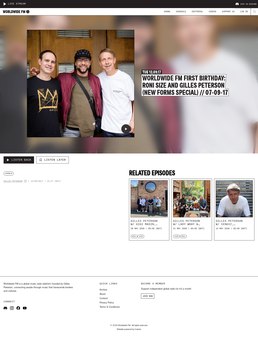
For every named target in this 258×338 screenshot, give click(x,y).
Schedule (181, 11)
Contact (104, 298)
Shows (167, 11)
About (103, 294)
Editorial (197, 11)
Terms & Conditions (110, 307)
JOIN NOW (148, 296)
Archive (103, 290)
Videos (212, 11)
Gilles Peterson (13, 181)
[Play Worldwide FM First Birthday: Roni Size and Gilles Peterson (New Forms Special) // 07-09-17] (126, 129)
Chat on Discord (246, 4)
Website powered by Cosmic (129, 329)
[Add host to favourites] (25, 181)
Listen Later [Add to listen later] (52, 159)
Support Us (228, 11)
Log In (244, 11)
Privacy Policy (107, 303)
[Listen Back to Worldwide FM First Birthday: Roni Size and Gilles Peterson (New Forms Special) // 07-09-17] (19, 160)
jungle (8, 173)
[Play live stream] (4, 4)
